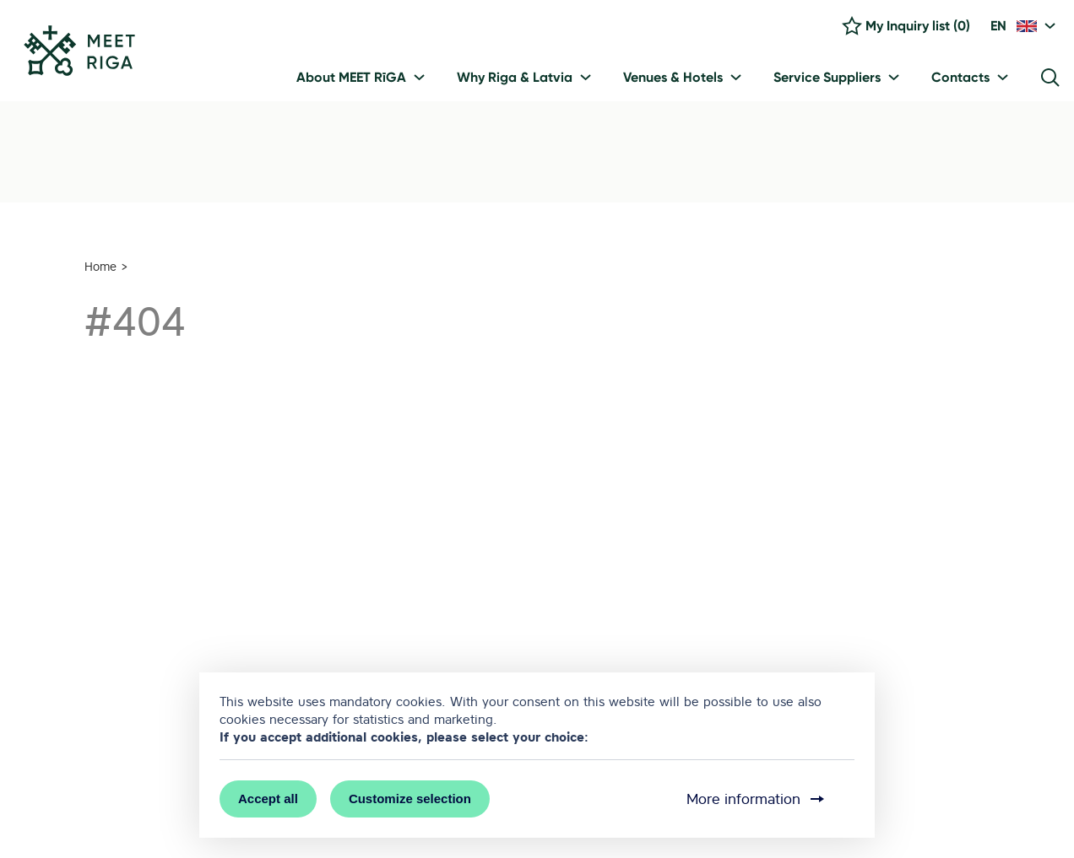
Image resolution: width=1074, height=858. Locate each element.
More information (756, 799)
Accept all (268, 798)
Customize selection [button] (410, 798)
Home (100, 266)
